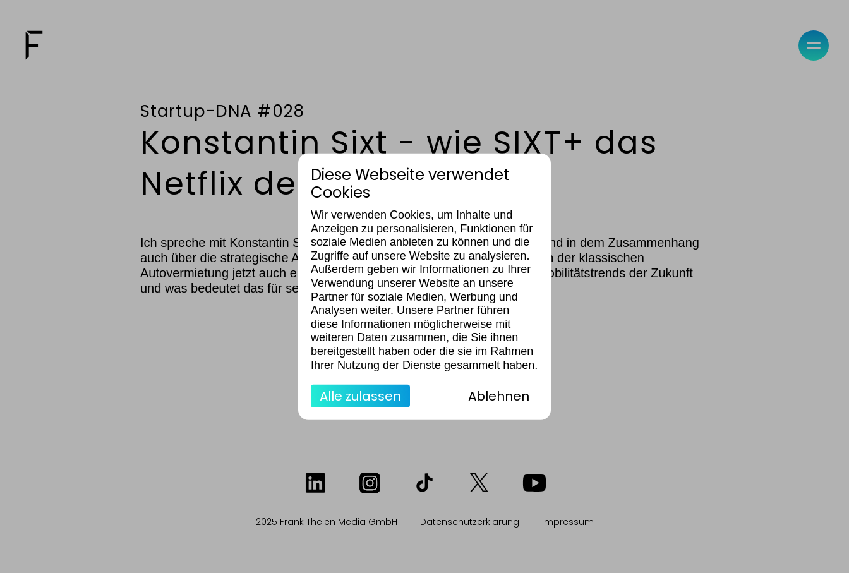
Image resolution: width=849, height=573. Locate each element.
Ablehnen (498, 396)
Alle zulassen (360, 396)
